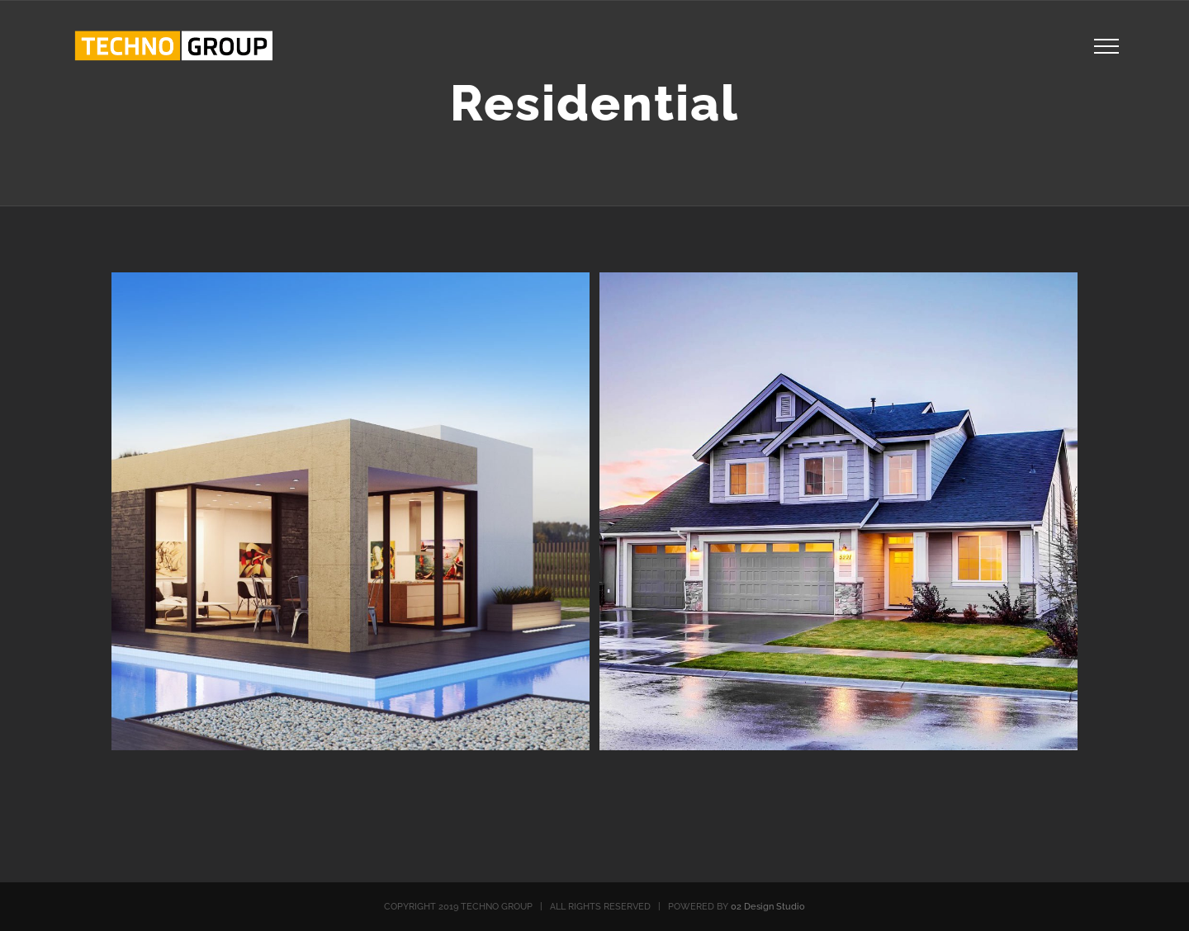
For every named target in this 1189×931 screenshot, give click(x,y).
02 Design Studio (768, 906)
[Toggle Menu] (1106, 46)
